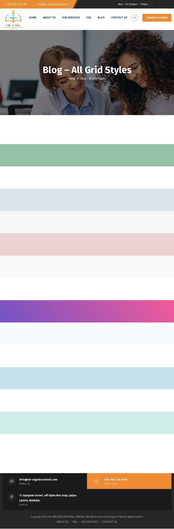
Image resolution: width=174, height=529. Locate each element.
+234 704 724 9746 (116, 479)
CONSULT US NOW (157, 17)
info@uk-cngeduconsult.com (38, 479)
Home (71, 78)
